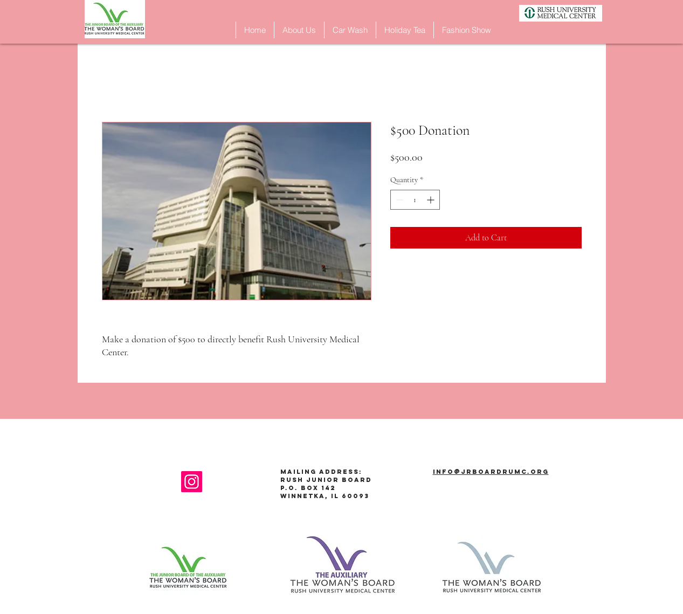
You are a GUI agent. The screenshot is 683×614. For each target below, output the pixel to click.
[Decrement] (398, 199)
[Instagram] (191, 481)
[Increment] (431, 199)
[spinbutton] (415, 199)
